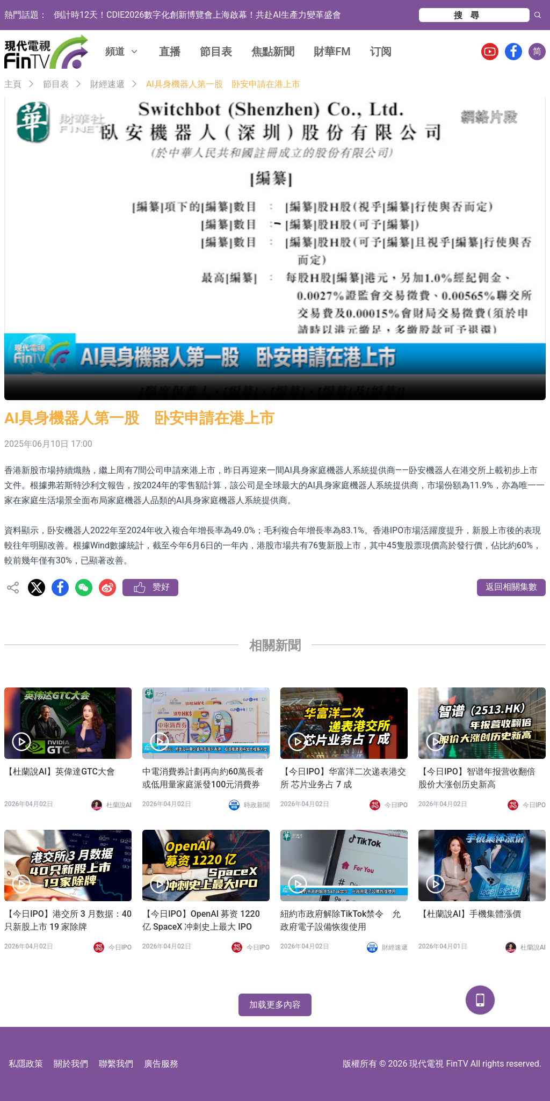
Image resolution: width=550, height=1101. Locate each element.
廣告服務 (161, 1064)
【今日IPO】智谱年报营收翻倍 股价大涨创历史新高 (476, 777)
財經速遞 (107, 84)
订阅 (381, 51)
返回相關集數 (511, 587)
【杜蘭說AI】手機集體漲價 (469, 914)
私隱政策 (26, 1064)
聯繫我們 (116, 1064)
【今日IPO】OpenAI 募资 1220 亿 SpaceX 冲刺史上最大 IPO (201, 920)
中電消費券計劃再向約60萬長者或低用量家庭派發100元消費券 (203, 777)
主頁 (12, 84)
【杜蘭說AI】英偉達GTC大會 (59, 771)
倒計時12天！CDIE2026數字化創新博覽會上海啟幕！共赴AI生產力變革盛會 (197, 15)
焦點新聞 (272, 51)
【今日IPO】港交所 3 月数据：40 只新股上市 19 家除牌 (68, 920)
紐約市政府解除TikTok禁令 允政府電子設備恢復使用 (340, 920)
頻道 (122, 51)
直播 (169, 51)
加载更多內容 (275, 1004)
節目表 (216, 51)
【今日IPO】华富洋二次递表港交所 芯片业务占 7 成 (343, 777)
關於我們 (71, 1064)
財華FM (332, 51)
